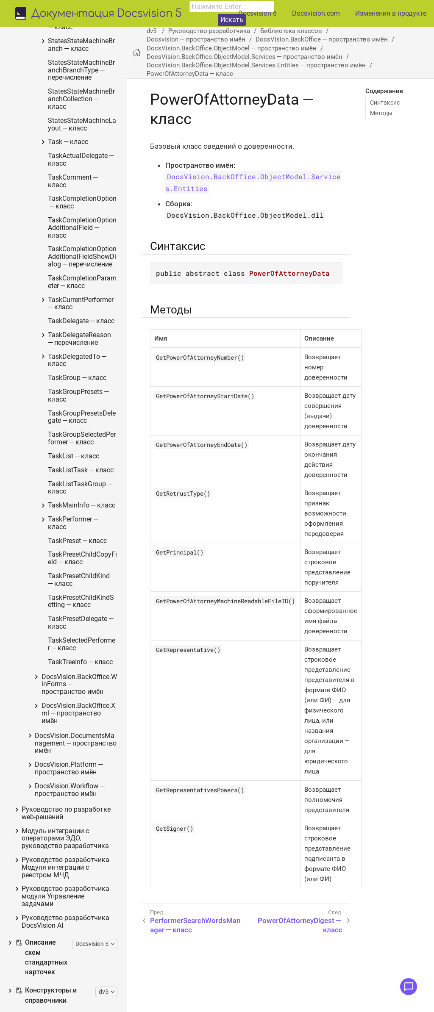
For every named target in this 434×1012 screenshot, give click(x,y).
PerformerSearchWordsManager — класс (87, 140)
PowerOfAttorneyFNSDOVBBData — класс (88, 263)
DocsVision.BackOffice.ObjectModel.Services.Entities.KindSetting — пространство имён (88, 50)
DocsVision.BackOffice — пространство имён (322, 39)
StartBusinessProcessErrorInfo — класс (88, 589)
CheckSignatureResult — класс (88, 808)
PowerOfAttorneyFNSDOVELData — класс (88, 380)
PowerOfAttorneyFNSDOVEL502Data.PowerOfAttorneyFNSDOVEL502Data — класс (89, 299)
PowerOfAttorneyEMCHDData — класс (88, 212)
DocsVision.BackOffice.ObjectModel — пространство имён (232, 48)
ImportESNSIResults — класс (88, 484)
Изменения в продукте (390, 13)
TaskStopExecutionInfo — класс (88, 636)
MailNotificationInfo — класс (89, 115)
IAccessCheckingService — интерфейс (85, 866)
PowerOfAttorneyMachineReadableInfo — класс (89, 409)
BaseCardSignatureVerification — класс (88, 90)
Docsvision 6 (257, 13)
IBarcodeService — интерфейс (82, 946)
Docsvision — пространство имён (196, 39)
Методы (381, 113)
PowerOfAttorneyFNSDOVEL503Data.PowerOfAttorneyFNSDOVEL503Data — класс (89, 343)
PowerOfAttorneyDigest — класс (89, 187)
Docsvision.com (316, 13)
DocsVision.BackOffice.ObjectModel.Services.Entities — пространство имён (256, 65)
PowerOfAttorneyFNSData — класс (88, 237)
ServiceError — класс (85, 848)
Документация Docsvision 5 (106, 14)
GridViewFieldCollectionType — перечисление (89, 740)
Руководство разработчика (209, 31)
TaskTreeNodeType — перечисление (88, 787)
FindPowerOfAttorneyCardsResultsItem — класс (88, 560)
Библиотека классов (291, 31)
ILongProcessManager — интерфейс (88, 657)
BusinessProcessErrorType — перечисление (88, 682)
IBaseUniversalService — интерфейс (86, 989)
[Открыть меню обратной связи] (408, 986)
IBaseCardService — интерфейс (84, 967)
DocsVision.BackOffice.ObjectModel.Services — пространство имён (244, 57)
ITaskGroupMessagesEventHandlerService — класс (85, 892)
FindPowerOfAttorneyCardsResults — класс (87, 531)
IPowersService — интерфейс (87, 506)
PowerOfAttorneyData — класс (89, 165)
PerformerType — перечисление (87, 765)
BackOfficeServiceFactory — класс (85, 831)
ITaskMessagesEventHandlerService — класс (85, 920)
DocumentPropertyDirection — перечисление (89, 712)
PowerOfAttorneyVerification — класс (89, 463)
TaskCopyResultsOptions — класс (87, 614)
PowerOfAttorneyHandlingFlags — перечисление (89, 438)
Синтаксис (385, 102)
